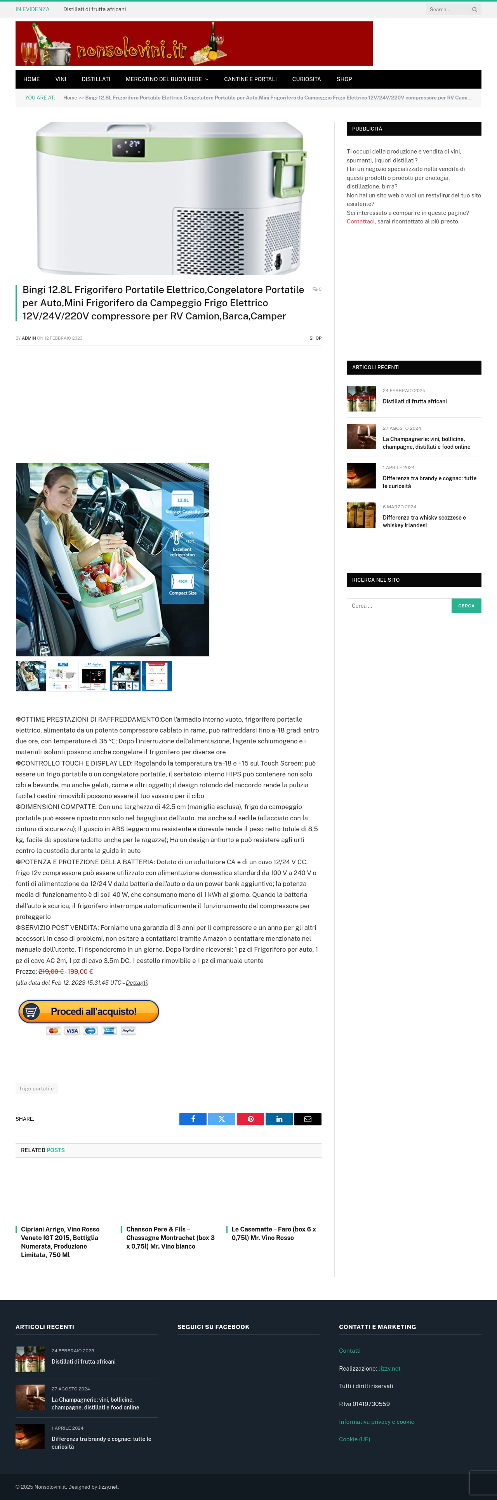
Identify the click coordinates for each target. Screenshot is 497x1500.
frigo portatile (36, 1089)
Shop (344, 79)
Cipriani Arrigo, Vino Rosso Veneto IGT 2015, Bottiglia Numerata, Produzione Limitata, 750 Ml (60, 1242)
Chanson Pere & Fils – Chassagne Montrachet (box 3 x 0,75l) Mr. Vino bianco (170, 1238)
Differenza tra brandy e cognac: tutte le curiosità (429, 482)
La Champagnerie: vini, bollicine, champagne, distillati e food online (427, 443)
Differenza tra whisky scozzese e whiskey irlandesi (424, 521)
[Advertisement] (168, 408)
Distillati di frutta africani (94, 9)
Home (31, 79)
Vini (60, 79)
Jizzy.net (389, 1368)
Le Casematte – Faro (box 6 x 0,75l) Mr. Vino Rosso (274, 1234)
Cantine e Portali (250, 79)
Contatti (350, 1350)
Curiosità (306, 79)
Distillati (96, 79)
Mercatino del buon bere (164, 79)
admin (29, 338)
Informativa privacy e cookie (376, 1421)
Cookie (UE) (354, 1439)
